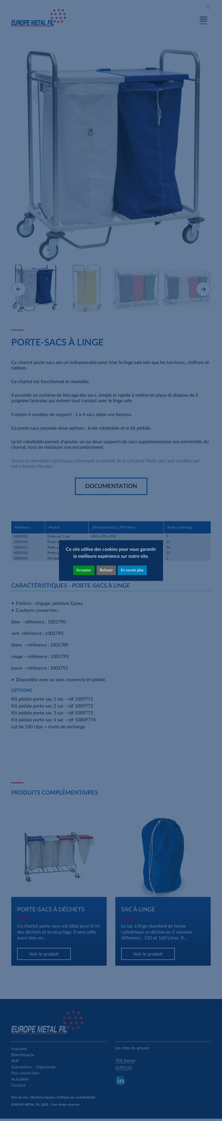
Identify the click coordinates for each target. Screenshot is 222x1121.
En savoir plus (132, 570)
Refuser (106, 570)
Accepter (83, 570)
